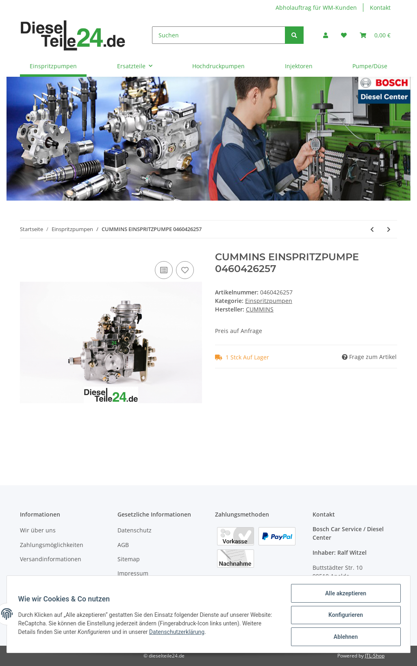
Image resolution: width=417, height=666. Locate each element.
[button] (325, 35)
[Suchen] (218, 35)
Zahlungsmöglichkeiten (51, 545)
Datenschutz (134, 530)
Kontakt (380, 7)
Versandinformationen (50, 559)
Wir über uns (38, 530)
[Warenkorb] (375, 35)
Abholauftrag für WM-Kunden (316, 7)
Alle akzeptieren (343, 595)
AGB (123, 545)
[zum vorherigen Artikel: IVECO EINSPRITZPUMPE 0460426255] (372, 229)
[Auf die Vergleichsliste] (164, 270)
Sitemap (128, 559)
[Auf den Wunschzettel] (185, 270)
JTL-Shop (374, 655)
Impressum (132, 573)
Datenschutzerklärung (178, 633)
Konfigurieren (343, 616)
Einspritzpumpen (268, 301)
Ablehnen (344, 637)
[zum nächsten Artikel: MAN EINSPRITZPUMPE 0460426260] (388, 229)
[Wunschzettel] (343, 35)
